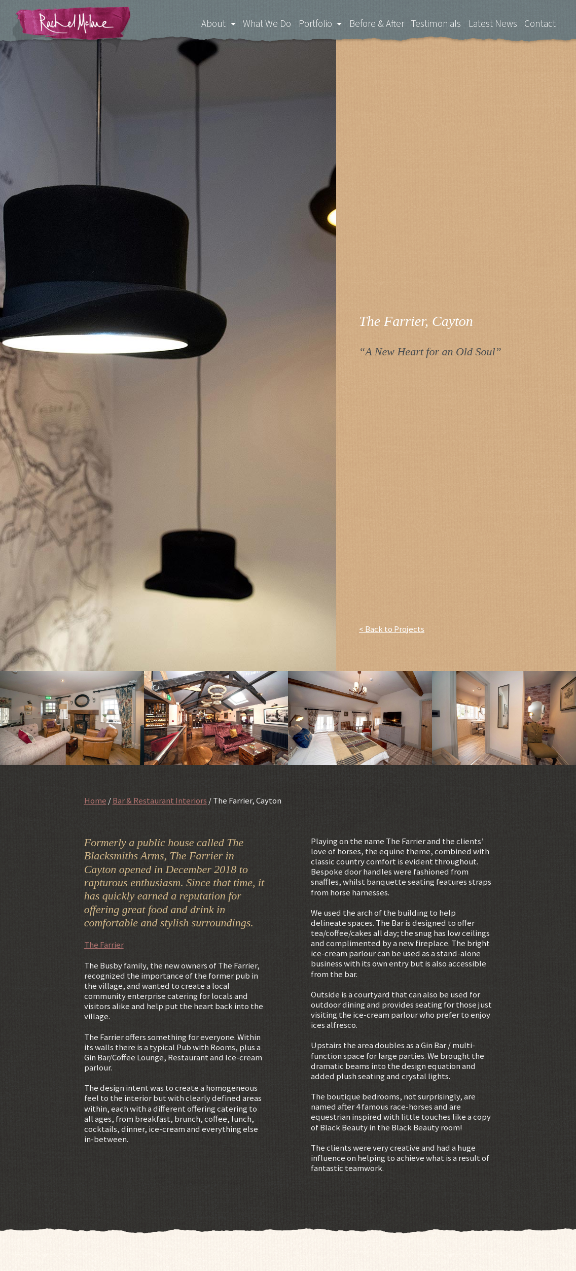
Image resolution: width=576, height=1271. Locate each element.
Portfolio (311, 23)
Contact (540, 23)
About (209, 23)
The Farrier (104, 944)
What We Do (262, 23)
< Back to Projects (391, 629)
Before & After (374, 23)
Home (95, 800)
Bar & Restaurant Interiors (160, 800)
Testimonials (435, 23)
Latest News (493, 23)
